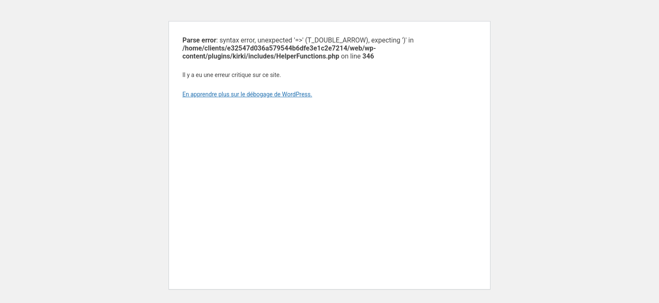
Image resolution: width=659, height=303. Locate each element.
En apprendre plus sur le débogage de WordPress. (247, 94)
